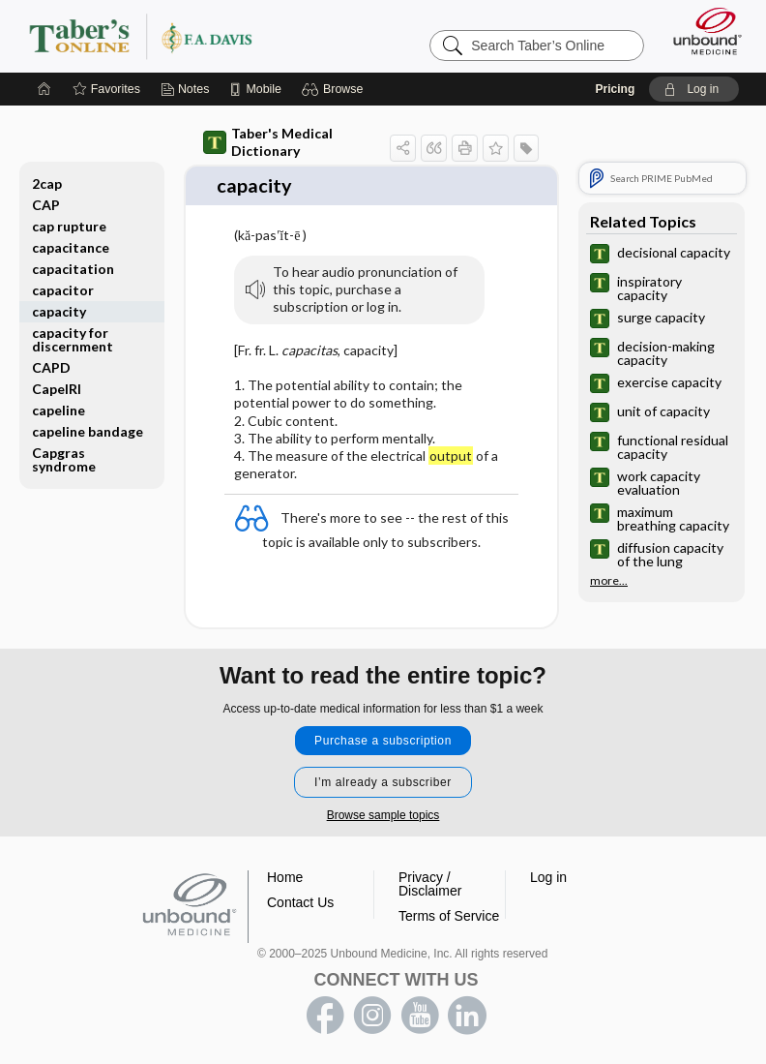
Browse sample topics (383, 813)
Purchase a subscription (383, 738)
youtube (419, 1013)
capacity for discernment (72, 339)
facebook (325, 1013)
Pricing (615, 89)
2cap (47, 183)
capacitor (63, 290)
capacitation (73, 268)
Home (285, 875)
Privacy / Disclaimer (429, 882)
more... (609, 581)
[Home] (44, 89)
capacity (59, 311)
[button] (335, 89)
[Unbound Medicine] (701, 31)
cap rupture (69, 226)
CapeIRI (56, 388)
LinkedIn (467, 1013)
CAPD (51, 367)
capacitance (70, 247)
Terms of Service (448, 914)
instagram (372, 1013)
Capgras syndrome (64, 459)
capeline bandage (87, 431)
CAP (46, 205)
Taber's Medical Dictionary (268, 142)
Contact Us (300, 900)
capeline (58, 410)
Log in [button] (548, 875)
